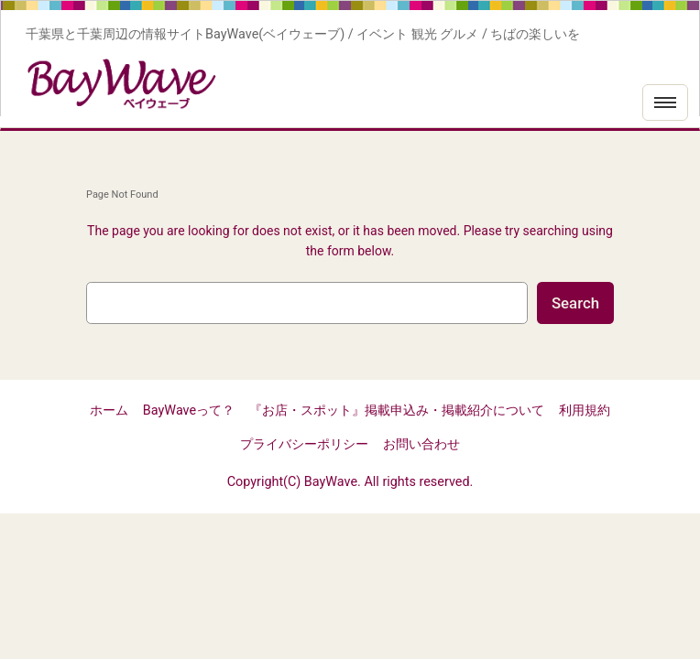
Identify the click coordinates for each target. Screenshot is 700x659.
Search (575, 303)
